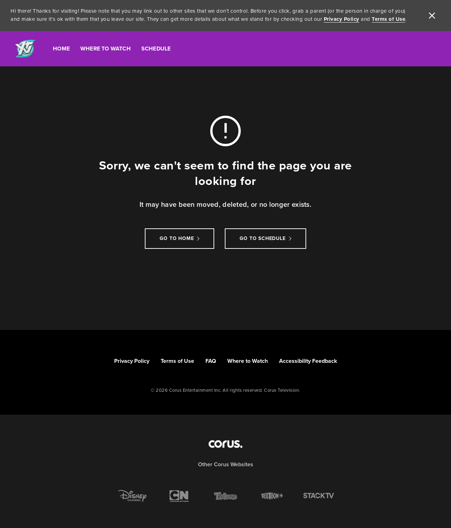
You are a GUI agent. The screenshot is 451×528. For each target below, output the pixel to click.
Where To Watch (105, 48)
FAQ (210, 361)
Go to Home (177, 238)
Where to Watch (247, 361)
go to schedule (262, 238)
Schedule (156, 48)
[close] (432, 15)
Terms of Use (388, 19)
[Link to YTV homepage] (25, 49)
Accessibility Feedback (308, 361)
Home (61, 48)
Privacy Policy (341, 19)
